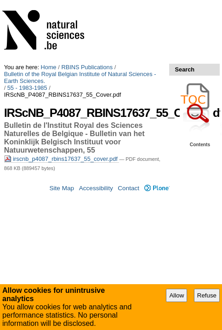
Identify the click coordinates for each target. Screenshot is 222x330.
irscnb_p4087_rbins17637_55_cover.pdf (62, 158)
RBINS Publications (87, 67)
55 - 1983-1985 (27, 87)
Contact (128, 188)
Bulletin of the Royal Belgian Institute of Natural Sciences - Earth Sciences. (80, 77)
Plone (157, 188)
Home (49, 67)
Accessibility (96, 188)
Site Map (61, 188)
